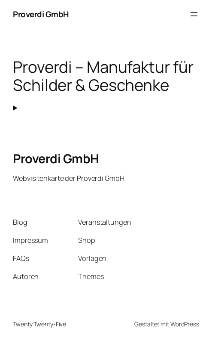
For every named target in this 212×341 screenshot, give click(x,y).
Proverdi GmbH (41, 14)
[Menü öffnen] (194, 14)
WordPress (184, 324)
